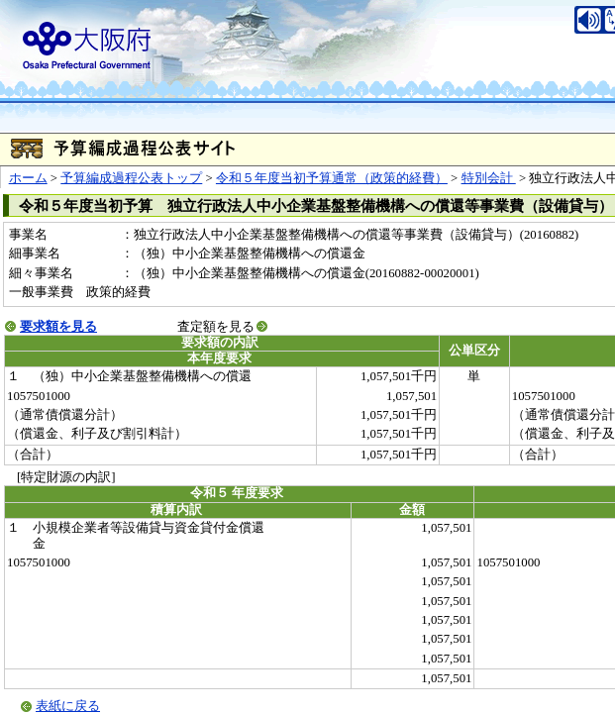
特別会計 (488, 178)
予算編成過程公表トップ (131, 178)
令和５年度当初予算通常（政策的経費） (332, 178)
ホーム (28, 178)
